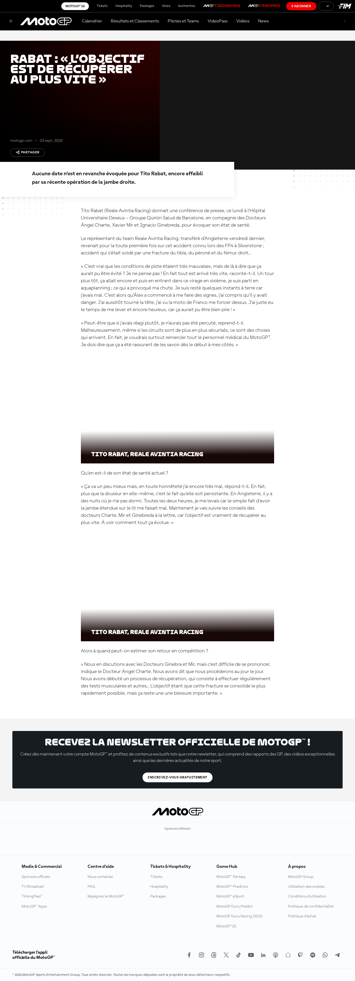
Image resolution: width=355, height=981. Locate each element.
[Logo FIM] (344, 6)
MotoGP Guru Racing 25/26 (239, 916)
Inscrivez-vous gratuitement (177, 777)
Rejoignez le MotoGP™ (106, 896)
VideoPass (217, 21)
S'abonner (301, 6)
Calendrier (92, 21)
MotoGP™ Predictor (232, 887)
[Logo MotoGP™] (46, 21)
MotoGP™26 (75, 6)
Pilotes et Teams (183, 21)
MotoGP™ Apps (34, 906)
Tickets (102, 6)
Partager (27, 152)
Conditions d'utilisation (307, 896)
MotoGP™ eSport (230, 896)
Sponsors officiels (36, 877)
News (263, 21)
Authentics (186, 6)
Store (166, 6)
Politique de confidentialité (311, 906)
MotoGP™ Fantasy (231, 877)
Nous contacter (100, 877)
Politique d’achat (302, 916)
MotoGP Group (301, 877)
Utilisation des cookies (306, 887)
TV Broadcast (33, 887)
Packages (147, 6)
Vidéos (242, 21)
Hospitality (123, 6)
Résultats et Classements (135, 21)
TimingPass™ (32, 896)
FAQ (91, 887)
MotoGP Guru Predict (234, 906)
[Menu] (10, 22)
